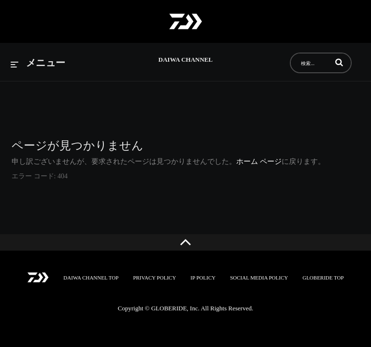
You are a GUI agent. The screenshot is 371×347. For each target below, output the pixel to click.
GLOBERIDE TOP (322, 277)
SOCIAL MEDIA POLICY (259, 277)
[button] (339, 62)
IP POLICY (202, 277)
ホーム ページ (259, 161)
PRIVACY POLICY (154, 277)
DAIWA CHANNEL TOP (90, 277)
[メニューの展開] (38, 63)
